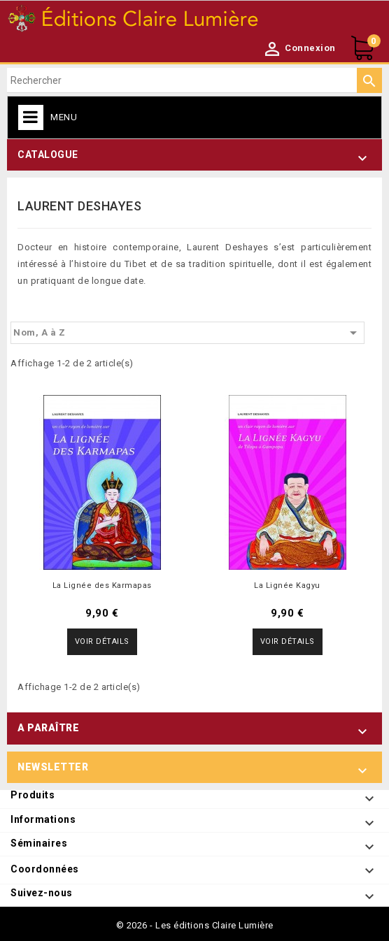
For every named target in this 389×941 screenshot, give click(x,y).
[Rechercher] (194, 80)
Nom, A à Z (187, 332)
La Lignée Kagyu (287, 585)
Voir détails (102, 641)
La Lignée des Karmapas (102, 585)
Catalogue (47, 154)
